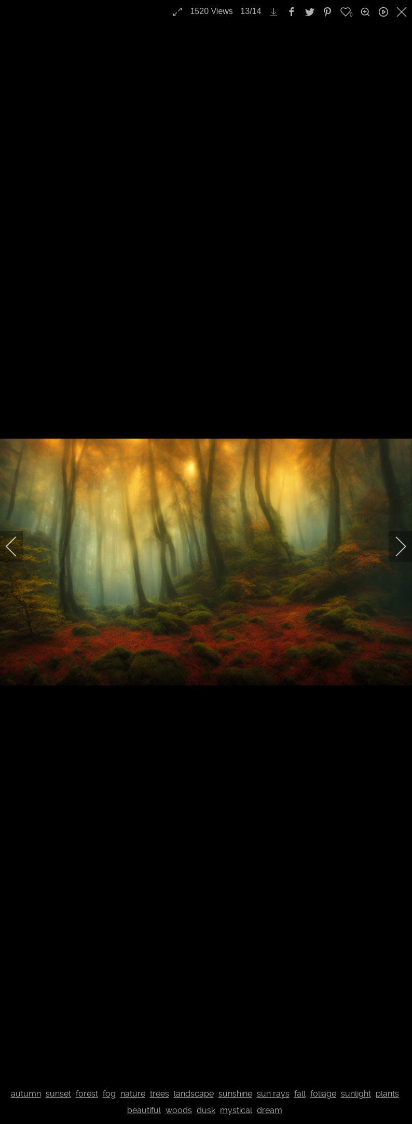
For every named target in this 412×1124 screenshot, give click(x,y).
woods (179, 1110)
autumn (26, 1094)
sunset (58, 1094)
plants (387, 1094)
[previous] (18, 546)
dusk (206, 1110)
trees (159, 1094)
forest (87, 1094)
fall (300, 1094)
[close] (402, 12)
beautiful (144, 1110)
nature (132, 1094)
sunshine (235, 1094)
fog (109, 1094)
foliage (323, 1094)
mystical (236, 1110)
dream (269, 1110)
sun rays (273, 1094)
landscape (194, 1094)
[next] (394, 546)
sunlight (356, 1094)
